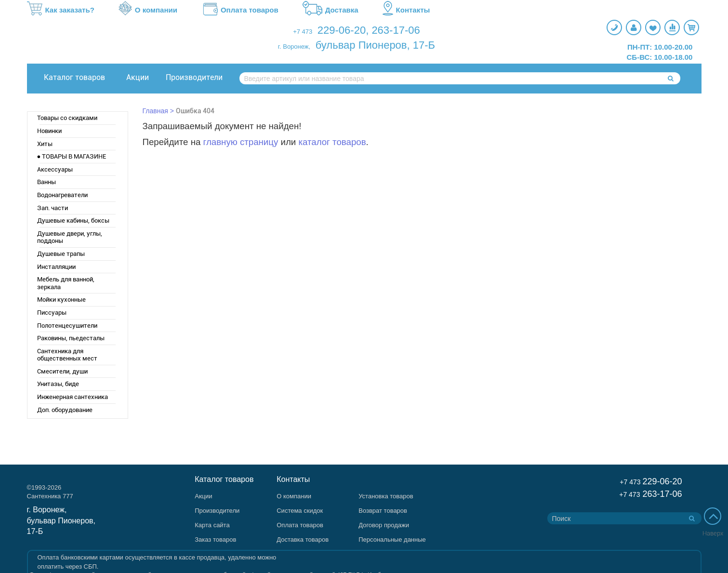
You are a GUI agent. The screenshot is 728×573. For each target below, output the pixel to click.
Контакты (406, 10)
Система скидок (300, 510)
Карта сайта (212, 525)
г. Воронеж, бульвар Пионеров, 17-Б (61, 521)
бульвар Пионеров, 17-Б (375, 45)
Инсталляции (56, 266)
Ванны (46, 182)
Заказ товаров (215, 539)
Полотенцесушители (67, 325)
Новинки (49, 130)
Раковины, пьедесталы (71, 338)
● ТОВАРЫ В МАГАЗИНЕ (71, 156)
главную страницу (240, 142)
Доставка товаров (303, 539)
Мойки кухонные (61, 299)
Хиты (45, 143)
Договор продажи (383, 525)
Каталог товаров (74, 77)
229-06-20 (342, 30)
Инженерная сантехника (72, 396)
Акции (137, 77)
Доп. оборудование (65, 409)
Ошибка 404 (195, 111)
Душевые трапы (61, 253)
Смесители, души (62, 371)
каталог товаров (332, 142)
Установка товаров (385, 496)
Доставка (330, 10)
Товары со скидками (67, 117)
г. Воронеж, (294, 46)
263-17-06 (395, 30)
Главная (155, 111)
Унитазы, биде (58, 383)
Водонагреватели (62, 195)
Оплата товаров (239, 10)
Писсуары (51, 312)
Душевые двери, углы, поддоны (69, 237)
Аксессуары (55, 169)
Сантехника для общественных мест (67, 354)
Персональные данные (392, 539)
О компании (148, 10)
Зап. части (52, 208)
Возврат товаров (382, 510)
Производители (194, 77)
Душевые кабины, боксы (73, 220)
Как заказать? (60, 10)
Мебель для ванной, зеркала (65, 283)
